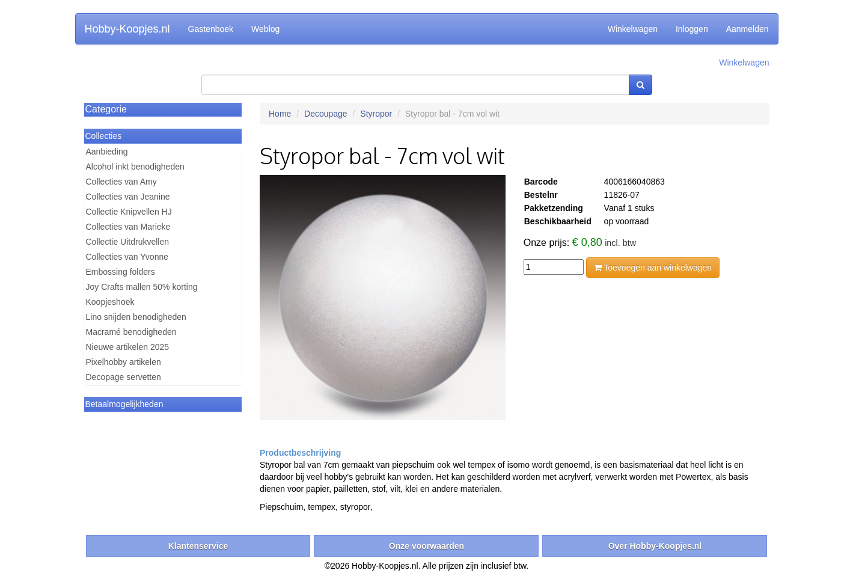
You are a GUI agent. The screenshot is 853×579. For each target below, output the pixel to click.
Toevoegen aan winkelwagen (653, 267)
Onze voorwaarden (426, 546)
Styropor (376, 113)
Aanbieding (107, 151)
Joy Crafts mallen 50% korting (142, 287)
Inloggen (692, 29)
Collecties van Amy (121, 181)
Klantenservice (198, 546)
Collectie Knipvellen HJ (129, 211)
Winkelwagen (633, 29)
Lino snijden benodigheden (136, 317)
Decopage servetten (123, 377)
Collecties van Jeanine (128, 196)
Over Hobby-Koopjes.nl (655, 546)
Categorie (106, 109)
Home (280, 113)
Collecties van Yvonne (127, 257)
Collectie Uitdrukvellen (128, 242)
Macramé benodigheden (131, 332)
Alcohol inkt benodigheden (135, 166)
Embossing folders (120, 272)
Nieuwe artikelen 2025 (128, 347)
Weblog (265, 29)
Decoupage (325, 113)
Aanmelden (747, 29)
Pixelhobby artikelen (123, 362)
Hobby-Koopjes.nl (127, 29)
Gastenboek (211, 29)
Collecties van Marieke (128, 226)
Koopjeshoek (110, 302)
